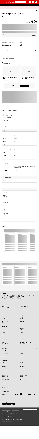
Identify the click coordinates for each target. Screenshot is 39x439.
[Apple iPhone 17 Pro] (5, 376)
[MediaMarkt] (9, 2)
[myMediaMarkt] (22, 328)
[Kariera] (3, 335)
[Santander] (7, 398)
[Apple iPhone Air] (22, 376)
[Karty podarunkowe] (5, 321)
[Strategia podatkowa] (5, 332)
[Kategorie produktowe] (23, 321)
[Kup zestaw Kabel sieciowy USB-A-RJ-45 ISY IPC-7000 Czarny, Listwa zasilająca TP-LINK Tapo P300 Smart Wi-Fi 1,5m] (24, 86)
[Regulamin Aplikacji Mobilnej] (6, 411)
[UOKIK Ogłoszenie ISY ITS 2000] (12, 414)
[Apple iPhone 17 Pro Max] (23, 375)
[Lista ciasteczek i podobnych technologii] (7, 416)
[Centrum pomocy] (4, 304)
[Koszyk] (36, 2)
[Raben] (12, 388)
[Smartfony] (21, 353)
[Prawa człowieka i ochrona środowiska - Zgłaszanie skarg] (10, 309)
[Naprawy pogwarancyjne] (6, 319)
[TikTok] (36, 295)
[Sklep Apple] (3, 362)
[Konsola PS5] (4, 350)
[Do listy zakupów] (33, 2)
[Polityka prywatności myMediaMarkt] (7, 421)
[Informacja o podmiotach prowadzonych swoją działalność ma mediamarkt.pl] (28, 310)
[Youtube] (30, 295)
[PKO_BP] (25, 394)
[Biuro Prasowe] (22, 329)
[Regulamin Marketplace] (14, 411)
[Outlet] (3, 342)
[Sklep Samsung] (22, 367)
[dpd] (3, 387)
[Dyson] (20, 352)
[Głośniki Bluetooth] (4, 356)
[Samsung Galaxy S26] (5, 375)
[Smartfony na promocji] (23, 340)
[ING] (34, 394)
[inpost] (7, 387)
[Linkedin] (34, 295)
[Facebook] (28, 295)
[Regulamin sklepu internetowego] (25, 307)
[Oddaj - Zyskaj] (22, 317)
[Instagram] (32, 295)
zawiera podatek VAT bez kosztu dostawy (31, 22)
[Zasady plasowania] (4, 414)
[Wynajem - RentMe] (5, 318)
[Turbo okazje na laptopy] (5, 345)
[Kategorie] (3, 2)
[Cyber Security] (4, 333)
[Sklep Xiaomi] (21, 362)
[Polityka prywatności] (11, 413)
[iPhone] (21, 350)
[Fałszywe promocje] (4, 413)
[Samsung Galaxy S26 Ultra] (6, 373)
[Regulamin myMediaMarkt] (15, 410)
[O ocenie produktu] (9, 15)
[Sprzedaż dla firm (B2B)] (5, 307)
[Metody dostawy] (4, 315)
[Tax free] (3, 322)
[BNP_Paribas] (12, 394)
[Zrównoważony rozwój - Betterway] (7, 331)
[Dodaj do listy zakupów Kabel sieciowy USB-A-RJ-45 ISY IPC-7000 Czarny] (36, 11)
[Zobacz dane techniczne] (5, 47)
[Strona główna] (2, 10)
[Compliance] (21, 332)
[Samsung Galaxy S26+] (23, 373)
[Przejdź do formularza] (13, 298)
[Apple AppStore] (5, 404)
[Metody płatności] (22, 315)
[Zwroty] (3, 306)
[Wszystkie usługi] (22, 319)
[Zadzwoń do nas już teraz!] (6, 298)
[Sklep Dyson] (21, 365)
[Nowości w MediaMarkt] (5, 379)
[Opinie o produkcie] (5, 14)
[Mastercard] (20, 394)
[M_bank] (29, 394)
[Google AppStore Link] (11, 404)
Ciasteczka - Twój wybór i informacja (30, 410)
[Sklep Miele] (3, 367)
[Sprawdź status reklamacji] (24, 306)
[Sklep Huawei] (22, 366)
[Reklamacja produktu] (23, 304)
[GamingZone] (21, 379)
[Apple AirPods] (22, 354)
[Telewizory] (3, 352)
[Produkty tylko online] (5, 343)
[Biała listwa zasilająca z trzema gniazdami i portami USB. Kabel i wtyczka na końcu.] (28, 71)
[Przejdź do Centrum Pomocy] (21, 298)
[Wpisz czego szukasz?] (16, 2)
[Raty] (2, 317)
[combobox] (22, 2)
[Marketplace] (21, 333)
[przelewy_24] (3, 394)
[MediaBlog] (3, 329)
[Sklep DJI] (3, 365)
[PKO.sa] (3, 398)
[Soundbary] (3, 354)
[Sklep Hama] (4, 366)
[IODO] (16, 413)
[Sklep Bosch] (4, 363)
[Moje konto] (30, 2)
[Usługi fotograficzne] (23, 318)
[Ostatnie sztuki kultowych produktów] (25, 342)
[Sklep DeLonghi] (22, 363)
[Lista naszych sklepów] (23, 331)
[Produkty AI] (3, 380)
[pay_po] (7, 394)
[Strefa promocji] (4, 340)
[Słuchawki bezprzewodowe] (24, 356)
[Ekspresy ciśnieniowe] (5, 353)
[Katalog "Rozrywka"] (23, 343)
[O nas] (3, 328)
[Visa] (16, 394)
